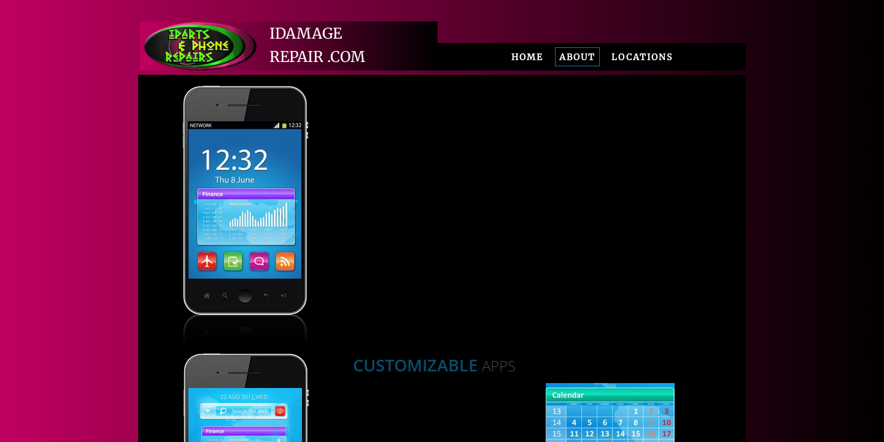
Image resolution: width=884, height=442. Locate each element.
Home (527, 57)
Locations (642, 57)
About (577, 57)
